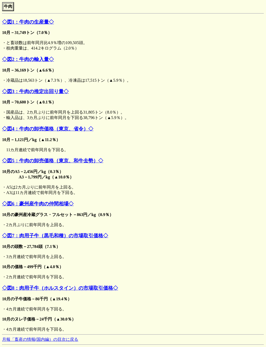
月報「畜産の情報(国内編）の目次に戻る (40, 339)
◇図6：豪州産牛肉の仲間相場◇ (38, 203)
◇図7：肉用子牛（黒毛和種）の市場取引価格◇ (55, 235)
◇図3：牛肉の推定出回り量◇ (35, 91)
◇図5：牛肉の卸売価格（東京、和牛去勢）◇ (52, 160)
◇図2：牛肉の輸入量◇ (28, 59)
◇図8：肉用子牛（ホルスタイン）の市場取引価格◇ (60, 288)
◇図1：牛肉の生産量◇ (28, 22)
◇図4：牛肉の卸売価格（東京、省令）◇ (47, 128)
